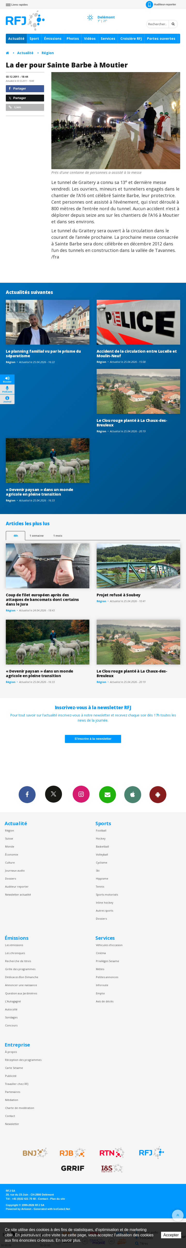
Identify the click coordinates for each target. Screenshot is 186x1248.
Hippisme (102, 878)
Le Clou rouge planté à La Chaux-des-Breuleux (132, 423)
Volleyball (102, 854)
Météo (100, 969)
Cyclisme (101, 862)
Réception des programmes (23, 1059)
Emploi (100, 993)
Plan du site (57, 1198)
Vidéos (90, 38)
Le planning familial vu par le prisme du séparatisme (43, 353)
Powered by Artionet (18, 1208)
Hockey (100, 838)
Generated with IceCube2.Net (52, 1208)
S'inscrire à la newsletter (93, 738)
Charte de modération (19, 1107)
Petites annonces (107, 977)
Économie (11, 854)
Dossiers (10, 878)
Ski (98, 870)
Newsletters (107, 794)
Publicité (10, 1075)
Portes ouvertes (161, 38)
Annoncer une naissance (21, 985)
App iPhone (132, 794)
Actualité (16, 38)
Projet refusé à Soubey (118, 595)
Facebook (27, 794)
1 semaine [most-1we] (37, 535)
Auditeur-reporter (161, 4)
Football (101, 830)
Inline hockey (104, 902)
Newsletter (12, 1123)
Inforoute (102, 985)
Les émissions (14, 945)
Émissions (53, 38)
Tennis (100, 886)
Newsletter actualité (18, 894)
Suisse (9, 838)
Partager (17, 88)
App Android (157, 794)
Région (48, 52)
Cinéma (101, 953)
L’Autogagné (13, 1001)
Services (108, 38)
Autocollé (11, 1009)
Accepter (171, 1235)
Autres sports (104, 910)
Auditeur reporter (17, 886)
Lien (15, 107)
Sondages (11, 1017)
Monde (9, 846)
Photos (73, 38)
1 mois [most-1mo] (57, 535)
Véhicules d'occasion (109, 945)
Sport (34, 38)
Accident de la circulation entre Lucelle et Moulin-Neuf (137, 353)
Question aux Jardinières (21, 993)
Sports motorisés (107, 894)
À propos (11, 1051)
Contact (10, 1115)
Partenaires (12, 1091)
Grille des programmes (20, 969)
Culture (10, 862)
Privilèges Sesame (107, 961)
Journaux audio (15, 870)
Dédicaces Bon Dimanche (21, 977)
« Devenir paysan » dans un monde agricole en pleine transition (39, 492)
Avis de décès (104, 1001)
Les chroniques (15, 953)
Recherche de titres (18, 961)
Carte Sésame (14, 1067)
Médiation (11, 1099)
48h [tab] (15, 535)
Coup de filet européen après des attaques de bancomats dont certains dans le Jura (42, 599)
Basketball (102, 846)
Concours (11, 1025)
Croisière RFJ (131, 38)
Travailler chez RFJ (16, 1083)
